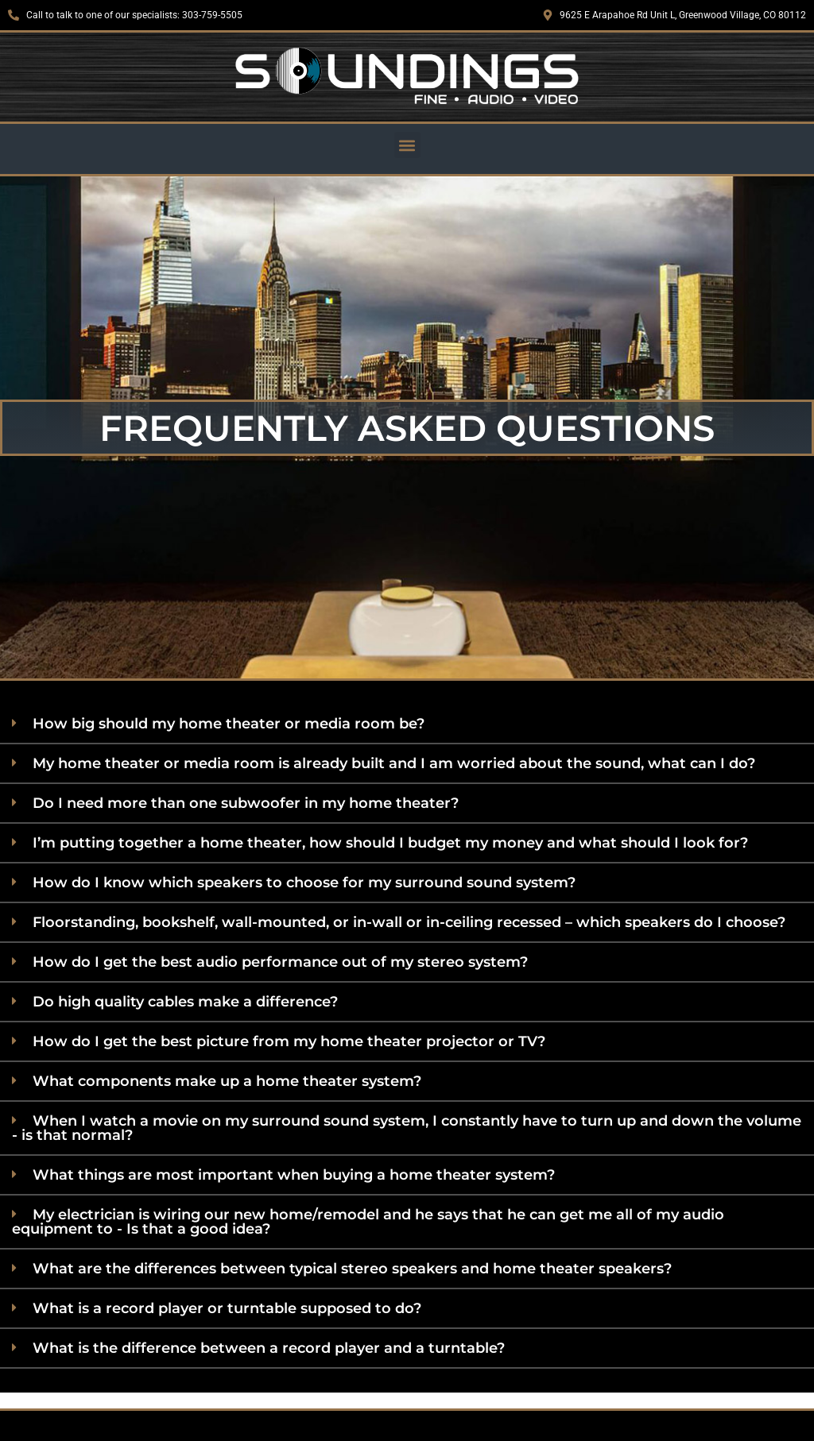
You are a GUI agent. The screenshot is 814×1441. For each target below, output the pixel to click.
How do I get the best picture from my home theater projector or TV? (289, 1041)
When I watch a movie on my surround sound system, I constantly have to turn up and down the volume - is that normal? (406, 1128)
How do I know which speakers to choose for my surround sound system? (304, 882)
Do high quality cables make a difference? (185, 1001)
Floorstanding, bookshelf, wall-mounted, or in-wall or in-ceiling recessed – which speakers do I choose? (409, 922)
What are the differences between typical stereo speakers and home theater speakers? (352, 1268)
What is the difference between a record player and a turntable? (269, 1348)
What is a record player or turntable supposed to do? (227, 1308)
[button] (407, 145)
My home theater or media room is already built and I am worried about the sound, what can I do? (394, 763)
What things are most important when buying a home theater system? (294, 1175)
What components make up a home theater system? (227, 1081)
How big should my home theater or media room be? (228, 723)
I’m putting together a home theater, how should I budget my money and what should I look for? (390, 843)
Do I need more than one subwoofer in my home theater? (246, 803)
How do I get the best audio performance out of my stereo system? (280, 962)
